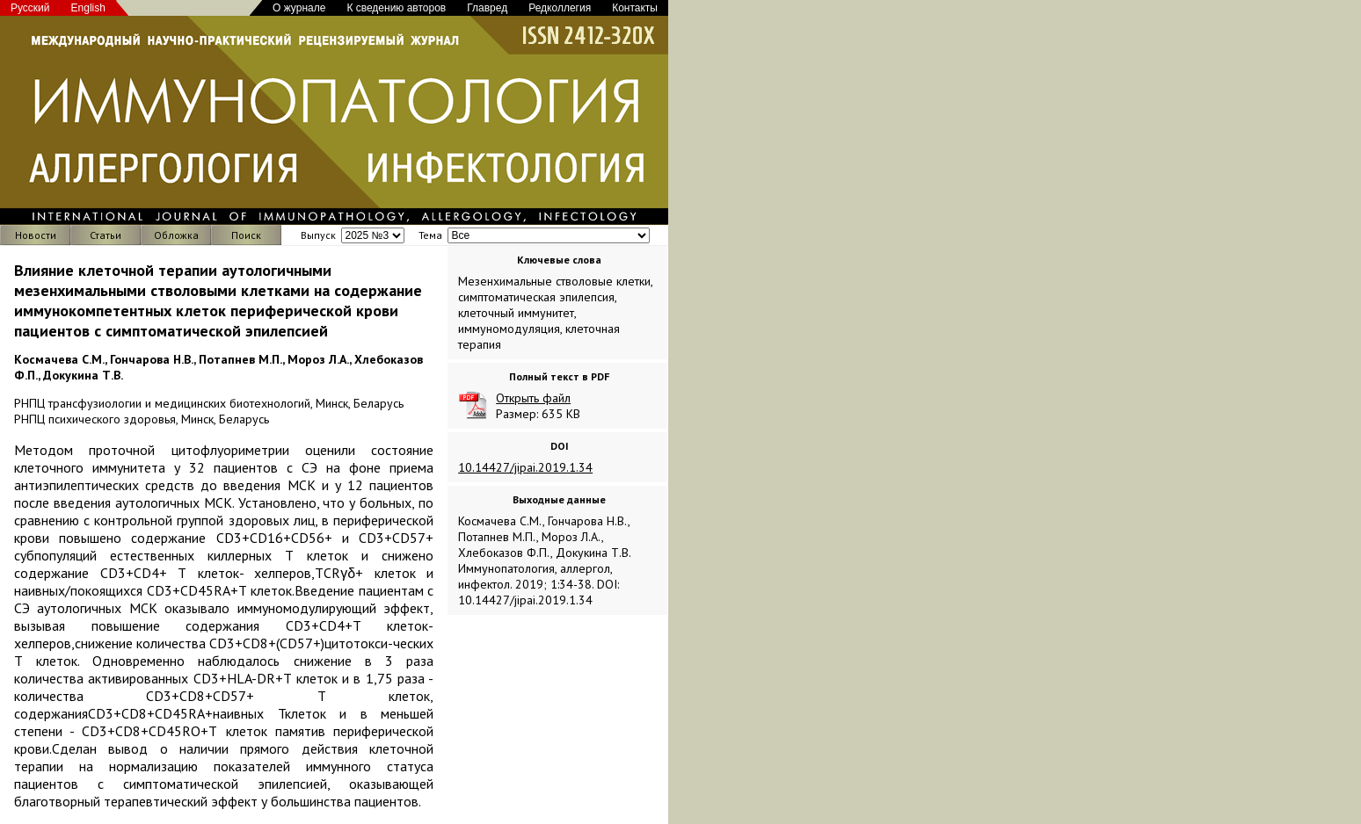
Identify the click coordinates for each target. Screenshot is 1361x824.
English (88, 8)
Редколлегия (559, 8)
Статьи (105, 235)
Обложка (176, 235)
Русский (30, 8)
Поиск (246, 235)
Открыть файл (533, 398)
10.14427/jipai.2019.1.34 (525, 467)
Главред (487, 8)
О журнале (299, 8)
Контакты (635, 8)
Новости (35, 235)
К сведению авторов (396, 8)
